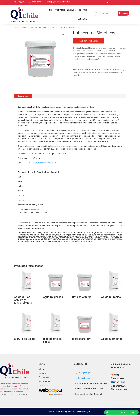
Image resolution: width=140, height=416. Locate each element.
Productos (60, 10)
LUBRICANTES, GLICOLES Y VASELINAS (37, 27)
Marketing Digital (83, 411)
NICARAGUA (119, 386)
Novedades (72, 10)
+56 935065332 (35, 2)
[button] (63, 34)
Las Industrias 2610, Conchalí (88, 394)
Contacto (82, 19)
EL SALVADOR (120, 389)
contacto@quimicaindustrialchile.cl (57, 2)
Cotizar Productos (89, 40)
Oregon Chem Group (58, 411)
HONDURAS (119, 382)
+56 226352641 (20, 2)
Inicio (51, 10)
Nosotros (82, 10)
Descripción (23, 96)
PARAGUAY (118, 378)
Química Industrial (7, 383)
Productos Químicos (10, 392)
